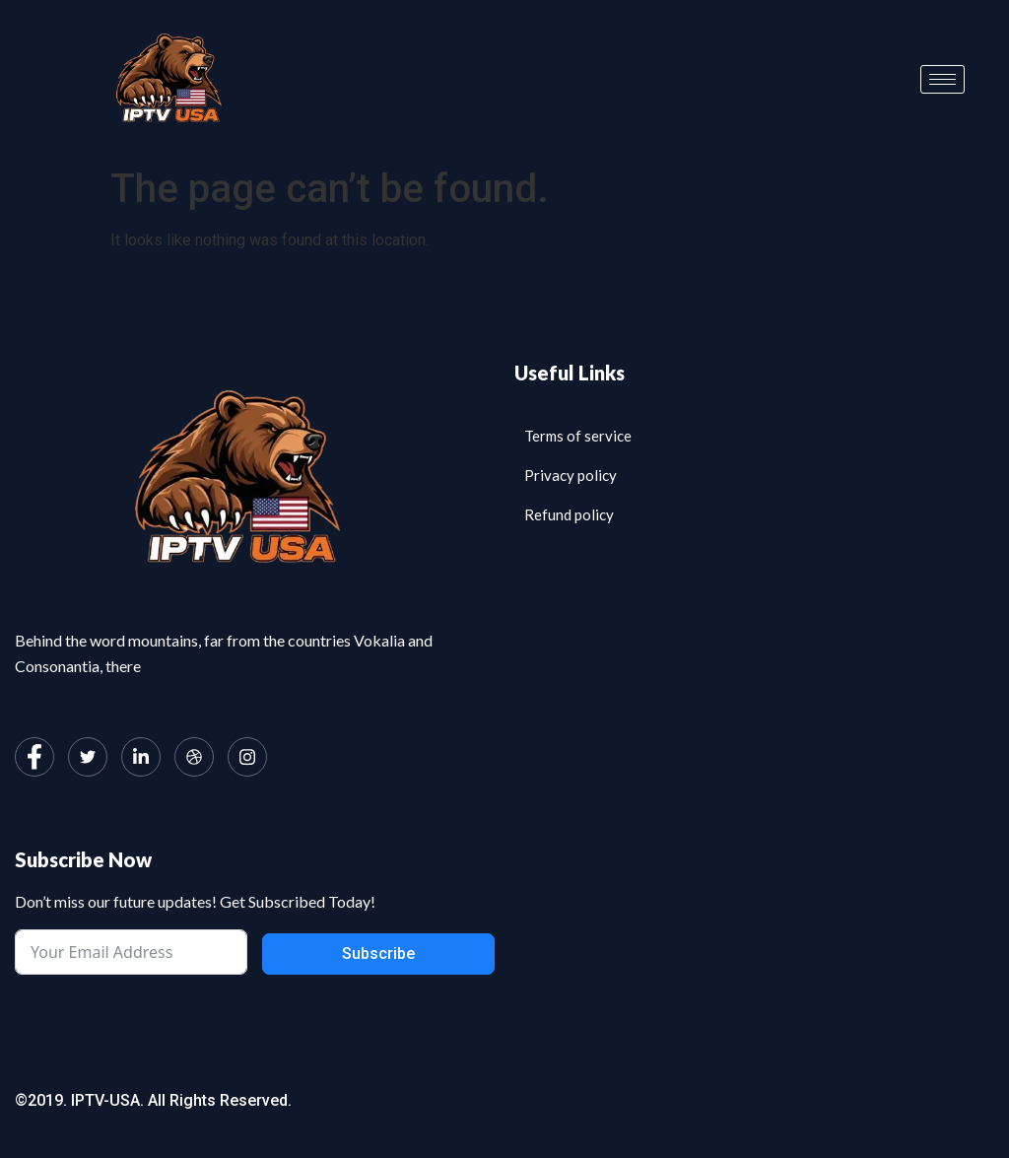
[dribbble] (194, 757)
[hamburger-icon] (942, 79)
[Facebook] (34, 757)
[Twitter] (87, 757)
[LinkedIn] (141, 757)
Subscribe (378, 953)
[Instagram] (247, 757)
